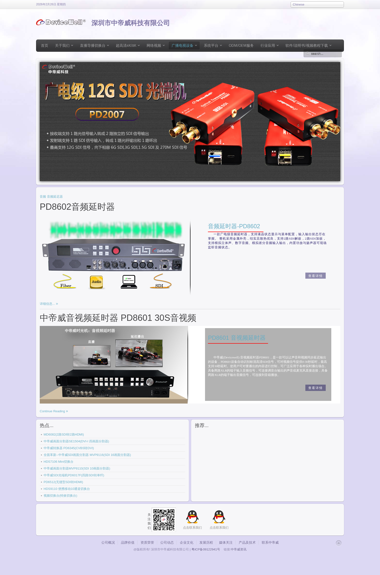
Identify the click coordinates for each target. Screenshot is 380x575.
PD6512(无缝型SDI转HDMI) (63, 482)
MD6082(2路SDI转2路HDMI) (64, 434)
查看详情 (315, 276)
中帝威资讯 (238, 549)
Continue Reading (53, 411)
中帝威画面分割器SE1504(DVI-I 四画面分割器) (76, 441)
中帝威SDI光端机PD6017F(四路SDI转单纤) (74, 475)
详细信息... (48, 304)
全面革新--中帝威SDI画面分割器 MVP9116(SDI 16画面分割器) (87, 455)
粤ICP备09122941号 (205, 549)
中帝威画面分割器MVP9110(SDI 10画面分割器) (77, 468)
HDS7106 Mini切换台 (58, 461)
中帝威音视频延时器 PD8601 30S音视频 (118, 318)
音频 (43, 196)
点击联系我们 (219, 527)
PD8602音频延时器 (77, 207)
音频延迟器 (55, 196)
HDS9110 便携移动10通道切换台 (67, 489)
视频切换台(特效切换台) (60, 495)
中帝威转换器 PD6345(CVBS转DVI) (69, 448)
